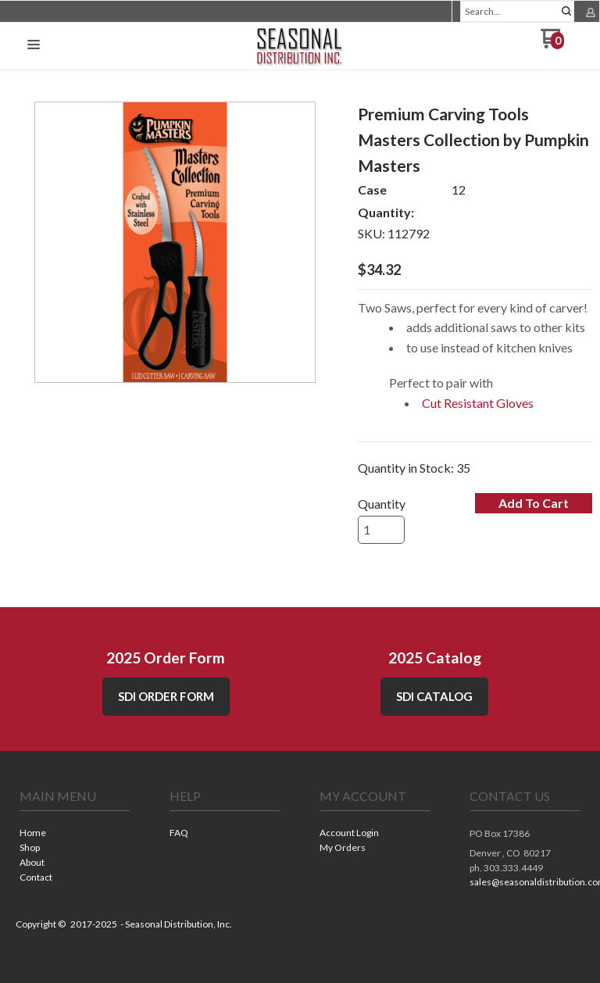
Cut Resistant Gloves (478, 402)
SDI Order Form (166, 696)
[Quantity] (381, 530)
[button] (34, 45)
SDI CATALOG (434, 696)
